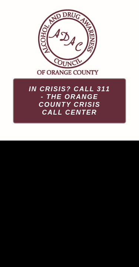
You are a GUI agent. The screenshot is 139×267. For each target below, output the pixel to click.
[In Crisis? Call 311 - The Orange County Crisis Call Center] (69, 100)
